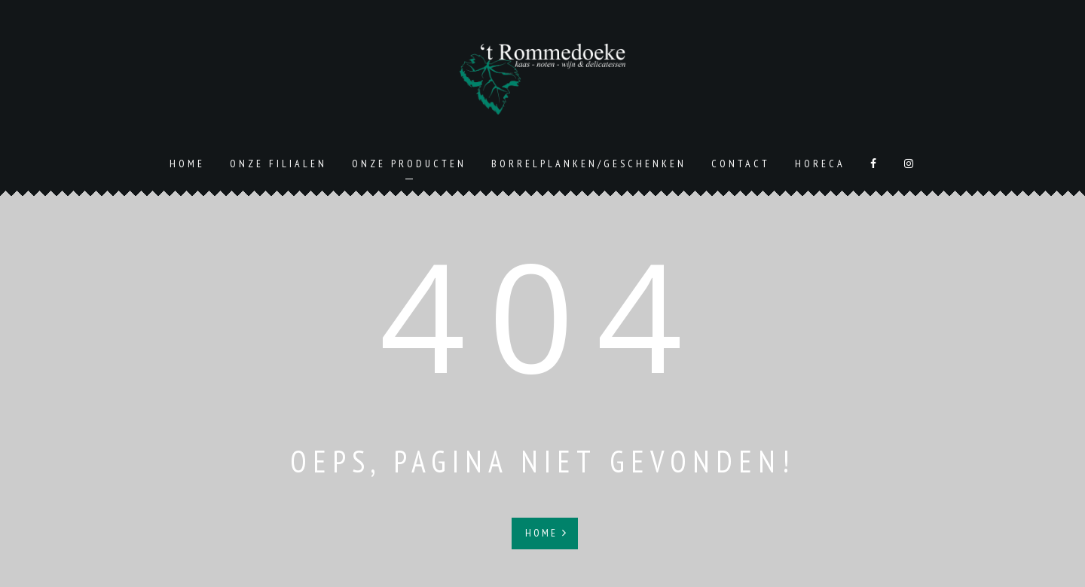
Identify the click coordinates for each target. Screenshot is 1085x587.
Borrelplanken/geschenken (588, 163)
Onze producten (409, 163)
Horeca (820, 163)
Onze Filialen (278, 163)
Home (187, 163)
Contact (740, 163)
